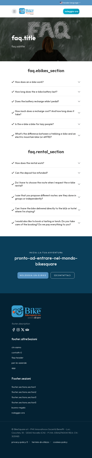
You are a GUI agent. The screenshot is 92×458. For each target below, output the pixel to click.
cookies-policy (60, 442)
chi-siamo (16, 347)
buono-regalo (18, 407)
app (14, 368)
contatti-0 (17, 352)
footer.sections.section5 (24, 402)
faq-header (17, 357)
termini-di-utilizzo (40, 442)
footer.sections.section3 (24, 397)
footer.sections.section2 (24, 392)
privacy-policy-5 (20, 442)
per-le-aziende (19, 362)
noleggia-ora (18, 412)
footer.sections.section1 (24, 386)
